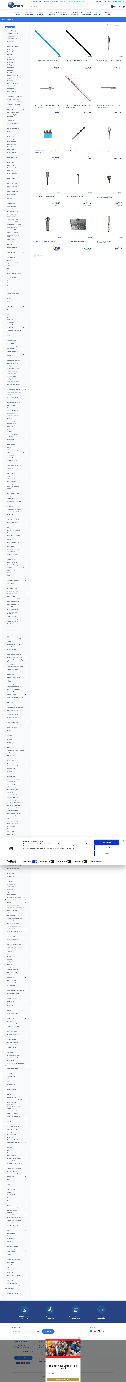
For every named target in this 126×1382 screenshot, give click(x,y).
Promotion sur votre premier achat (63, 697)
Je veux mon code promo (63, 710)
